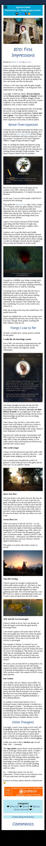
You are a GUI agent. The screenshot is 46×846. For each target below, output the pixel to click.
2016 (26, 806)
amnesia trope (21, 205)
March (14, 806)
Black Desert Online (27, 808)
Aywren (28, 62)
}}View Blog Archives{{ (23, 816)
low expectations (23, 134)
